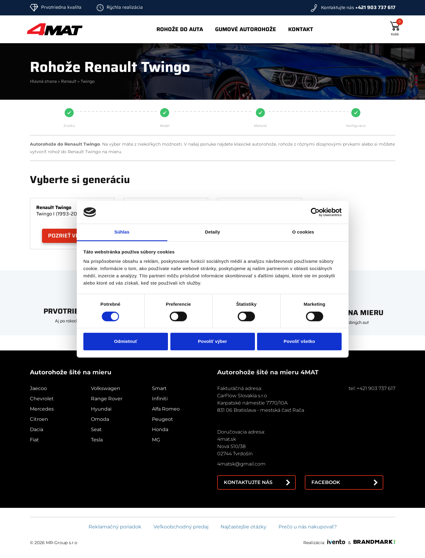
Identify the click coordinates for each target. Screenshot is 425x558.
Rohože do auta (179, 29)
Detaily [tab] (212, 232)
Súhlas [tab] (122, 232)
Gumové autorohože (245, 29)
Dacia (36, 429)
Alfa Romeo (166, 409)
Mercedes (42, 409)
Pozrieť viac (66, 235)
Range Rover (106, 399)
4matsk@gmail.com (241, 464)
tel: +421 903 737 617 (372, 388)
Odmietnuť (125, 341)
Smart (159, 388)
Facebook (325, 482)
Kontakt (300, 29)
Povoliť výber (212, 341)
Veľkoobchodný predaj (180, 527)
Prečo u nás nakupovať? (308, 527)
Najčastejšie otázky (243, 527)
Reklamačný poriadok (115, 527)
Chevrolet (42, 399)
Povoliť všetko (299, 341)
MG (156, 440)
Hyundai (101, 409)
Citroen (39, 419)
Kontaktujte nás (248, 482)
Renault (68, 81)
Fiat (34, 440)
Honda (160, 429)
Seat (96, 429)
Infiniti (160, 399)
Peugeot (162, 419)
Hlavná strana (43, 81)
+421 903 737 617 (375, 7)
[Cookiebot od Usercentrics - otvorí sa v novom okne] (315, 212)
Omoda (100, 419)
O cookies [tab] (303, 232)
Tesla (97, 440)
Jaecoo (38, 388)
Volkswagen (105, 388)
